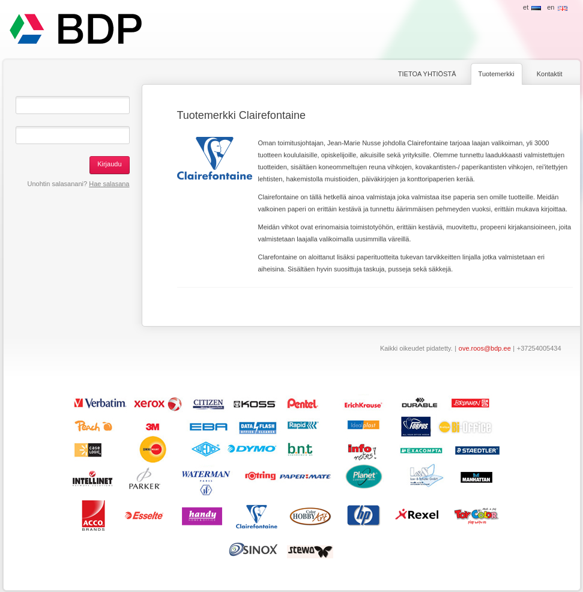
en (550, 7)
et (525, 7)
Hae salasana (109, 183)
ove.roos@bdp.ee (485, 348)
